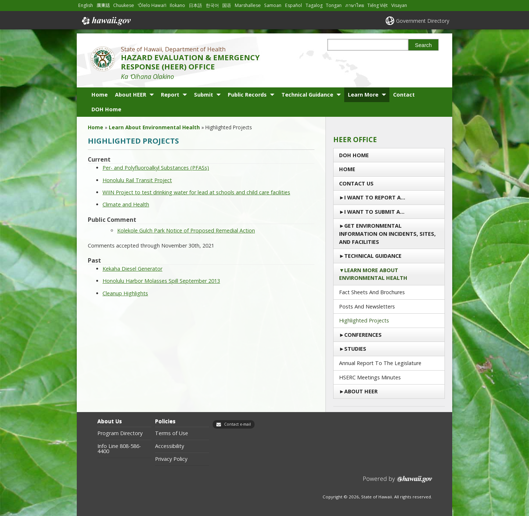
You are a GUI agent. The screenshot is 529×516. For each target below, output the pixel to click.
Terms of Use (171, 433)
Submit (203, 94)
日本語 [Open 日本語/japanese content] (195, 5)
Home (99, 94)
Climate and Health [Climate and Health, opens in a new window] (125, 204)
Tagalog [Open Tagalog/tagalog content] (314, 5)
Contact (404, 94)
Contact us (356, 183)
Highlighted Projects (364, 320)
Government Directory (422, 20)
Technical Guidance (307, 94)
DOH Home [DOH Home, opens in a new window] (106, 109)
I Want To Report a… (374, 197)
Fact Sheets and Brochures (372, 292)
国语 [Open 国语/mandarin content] (226, 5)
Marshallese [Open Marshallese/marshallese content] (248, 5)
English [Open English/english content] (85, 5)
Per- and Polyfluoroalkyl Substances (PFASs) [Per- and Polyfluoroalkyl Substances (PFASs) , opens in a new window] (155, 167)
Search (423, 45)
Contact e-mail (237, 424)
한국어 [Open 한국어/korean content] (212, 5)
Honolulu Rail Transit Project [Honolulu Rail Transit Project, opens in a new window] (137, 180)
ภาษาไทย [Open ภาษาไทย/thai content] (354, 5)
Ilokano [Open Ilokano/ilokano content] (177, 5)
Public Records (247, 94)
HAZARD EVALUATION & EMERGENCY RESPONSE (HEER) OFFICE (190, 62)
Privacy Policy (171, 459)
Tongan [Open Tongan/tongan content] (334, 5)
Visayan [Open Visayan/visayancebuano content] (399, 5)
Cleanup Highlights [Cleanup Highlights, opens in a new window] (125, 293)
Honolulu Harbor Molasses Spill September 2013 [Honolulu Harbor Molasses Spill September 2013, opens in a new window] (161, 280)
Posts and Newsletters (367, 306)
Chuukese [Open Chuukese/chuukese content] (123, 5)
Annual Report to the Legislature (380, 363)
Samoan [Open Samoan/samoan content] (272, 5)
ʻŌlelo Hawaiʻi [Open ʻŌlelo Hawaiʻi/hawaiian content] (152, 5)
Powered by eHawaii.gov (397, 482)
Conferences (363, 334)
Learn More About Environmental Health (373, 274)
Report (170, 94)
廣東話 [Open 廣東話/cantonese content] (103, 5)
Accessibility (169, 446)
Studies (355, 348)
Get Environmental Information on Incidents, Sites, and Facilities (387, 233)
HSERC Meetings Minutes (370, 377)
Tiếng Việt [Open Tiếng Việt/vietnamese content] (377, 5)
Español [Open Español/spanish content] (293, 5)
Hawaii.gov (105, 20)
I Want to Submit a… (374, 211)
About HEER (130, 94)
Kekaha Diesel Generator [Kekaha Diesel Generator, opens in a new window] (132, 268)
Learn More (363, 94)
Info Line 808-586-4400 (119, 449)
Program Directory (120, 433)
